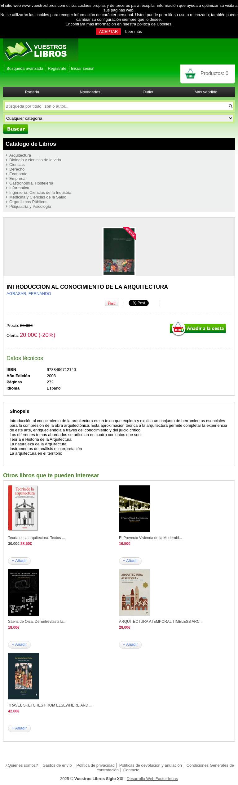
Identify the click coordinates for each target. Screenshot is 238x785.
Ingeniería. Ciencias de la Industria (40, 192)
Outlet (148, 92)
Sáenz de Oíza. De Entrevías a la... (37, 621)
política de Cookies (154, 24)
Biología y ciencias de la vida (35, 160)
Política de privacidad (96, 765)
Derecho (16, 169)
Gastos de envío (57, 765)
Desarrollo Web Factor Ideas (152, 778)
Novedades (90, 92)
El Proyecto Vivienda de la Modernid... (150, 538)
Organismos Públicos (28, 201)
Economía (18, 174)
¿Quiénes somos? (21, 765)
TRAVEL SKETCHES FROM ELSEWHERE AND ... (50, 705)
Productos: (214, 73)
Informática (19, 187)
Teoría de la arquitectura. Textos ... (36, 538)
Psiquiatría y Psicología (30, 206)
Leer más (133, 31)
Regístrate (57, 68)
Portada (32, 92)
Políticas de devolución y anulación (150, 765)
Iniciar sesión (83, 68)
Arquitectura (20, 155)
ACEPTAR (108, 31)
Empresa (17, 178)
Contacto (131, 770)
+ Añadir (19, 560)
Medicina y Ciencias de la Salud (37, 197)
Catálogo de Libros (31, 144)
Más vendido (206, 92)
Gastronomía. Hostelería (31, 183)
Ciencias (17, 164)
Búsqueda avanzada (25, 68)
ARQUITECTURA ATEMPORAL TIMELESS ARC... (161, 621)
